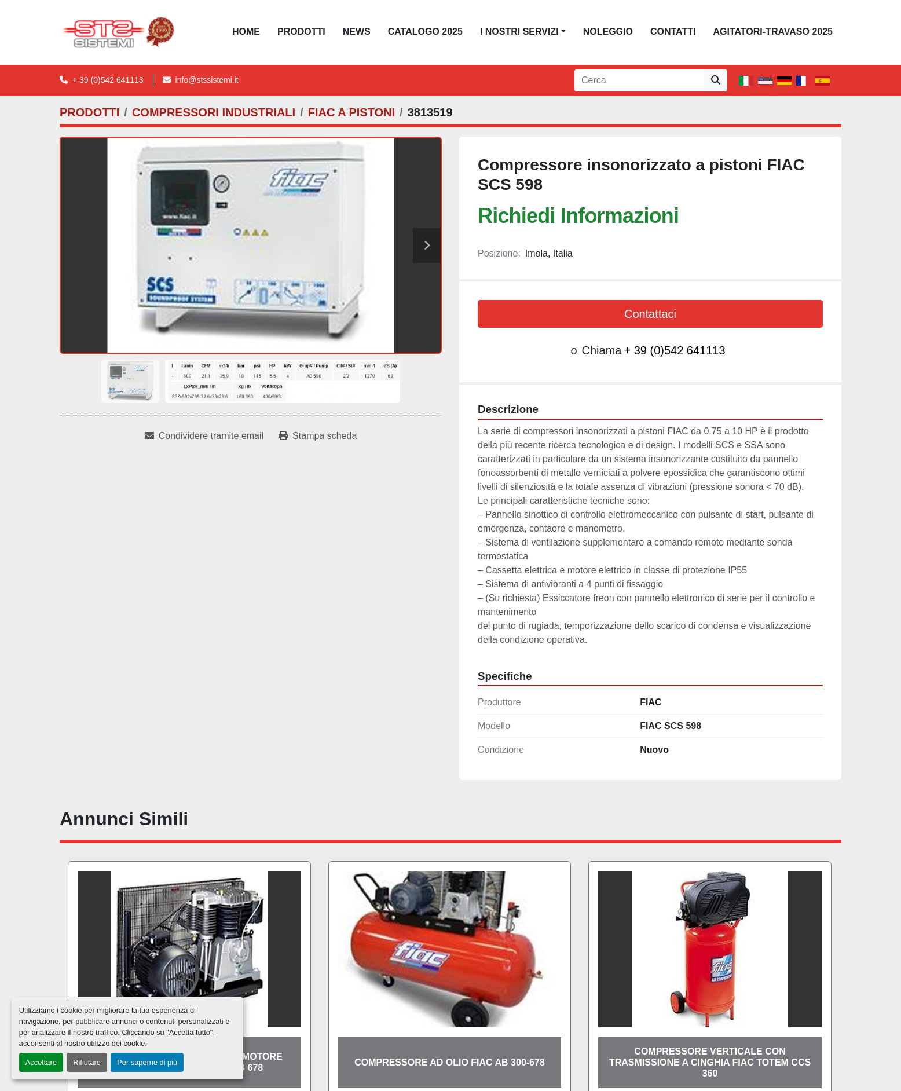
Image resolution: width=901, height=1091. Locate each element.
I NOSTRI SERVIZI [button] (519, 31)
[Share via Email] (204, 436)
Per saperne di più (147, 1062)
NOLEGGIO (608, 31)
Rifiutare (87, 1062)
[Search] (639, 80)
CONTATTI (673, 31)
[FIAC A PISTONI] (351, 112)
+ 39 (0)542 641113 (108, 80)
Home (246, 31)
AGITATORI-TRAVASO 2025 (773, 31)
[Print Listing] (317, 436)
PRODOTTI (301, 31)
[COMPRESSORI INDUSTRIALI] (213, 112)
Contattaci (650, 313)
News (357, 31)
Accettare (41, 1062)
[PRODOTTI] (89, 112)
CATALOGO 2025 (425, 31)
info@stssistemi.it (207, 80)
